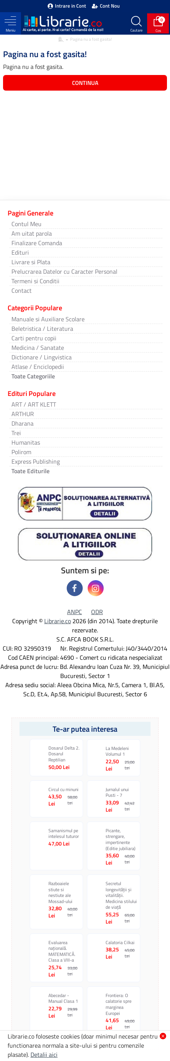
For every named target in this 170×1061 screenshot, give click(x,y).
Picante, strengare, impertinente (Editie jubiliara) (120, 839)
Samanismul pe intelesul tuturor (63, 833)
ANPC (74, 611)
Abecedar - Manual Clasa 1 (63, 998)
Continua (85, 82)
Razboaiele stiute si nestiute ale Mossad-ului (60, 892)
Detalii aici (44, 1054)
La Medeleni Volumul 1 (117, 751)
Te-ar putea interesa (85, 729)
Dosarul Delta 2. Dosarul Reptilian (64, 754)
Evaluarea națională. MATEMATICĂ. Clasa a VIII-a (61, 951)
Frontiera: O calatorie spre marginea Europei (119, 1004)
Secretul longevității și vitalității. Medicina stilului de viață (121, 895)
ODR (97, 611)
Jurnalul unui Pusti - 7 (117, 792)
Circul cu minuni (63, 790)
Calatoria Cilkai (120, 943)
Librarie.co (57, 620)
